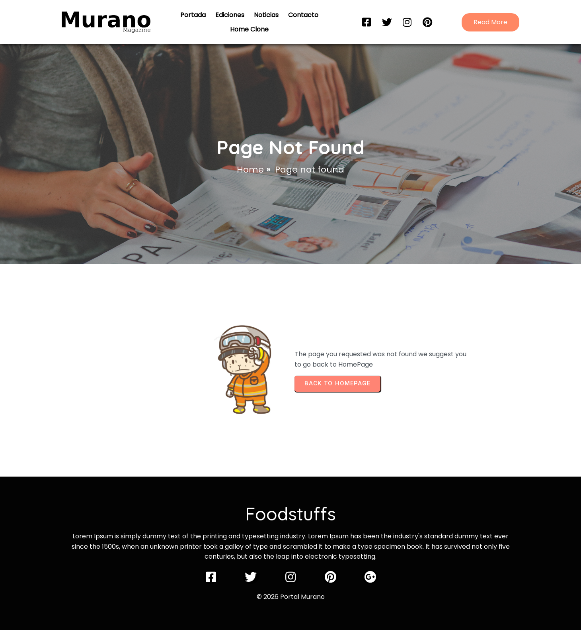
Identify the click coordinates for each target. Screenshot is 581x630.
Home (250, 169)
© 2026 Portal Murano (291, 596)
